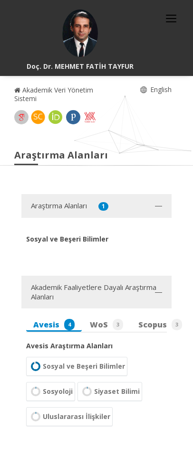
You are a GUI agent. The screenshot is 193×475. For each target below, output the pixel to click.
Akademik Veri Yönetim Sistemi (53, 94)
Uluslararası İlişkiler (69, 417)
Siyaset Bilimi (110, 391)
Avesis (54, 324)
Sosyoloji (51, 391)
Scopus (160, 324)
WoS (106, 324)
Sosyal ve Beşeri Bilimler (77, 366)
